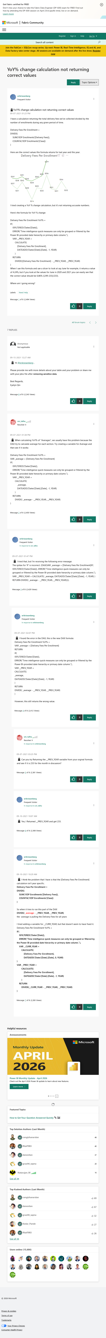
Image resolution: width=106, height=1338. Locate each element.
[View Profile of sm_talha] (21, 421)
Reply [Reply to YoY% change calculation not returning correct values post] (89, 306)
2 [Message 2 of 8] (18, 512)
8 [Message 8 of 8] (18, 394)
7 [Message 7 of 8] (25, 1000)
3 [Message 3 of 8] (21, 589)
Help (82, 36)
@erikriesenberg (25, 362)
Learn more (8, 13)
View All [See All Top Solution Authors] (14, 1178)
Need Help (23, 292)
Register (62, 36)
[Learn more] (19, 1086)
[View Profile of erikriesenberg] (23, 95)
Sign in (73, 36)
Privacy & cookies (8, 1311)
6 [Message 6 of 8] (25, 830)
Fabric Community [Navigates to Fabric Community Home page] (33, 22)
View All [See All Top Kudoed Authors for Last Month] (14, 1239)
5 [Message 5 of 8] (25, 772)
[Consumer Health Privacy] (53, 1329)
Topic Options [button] (88, 82)
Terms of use (6, 1315)
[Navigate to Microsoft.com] (10, 22)
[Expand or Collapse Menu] (4, 30)
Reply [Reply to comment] (89, 401)
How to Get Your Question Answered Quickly (32, 1117)
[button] (73, 82)
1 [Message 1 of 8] (18, 299)
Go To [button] (92, 36)
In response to (29, 545)
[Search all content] (68, 42)
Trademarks (6, 1320)
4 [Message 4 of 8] (23, 710)
